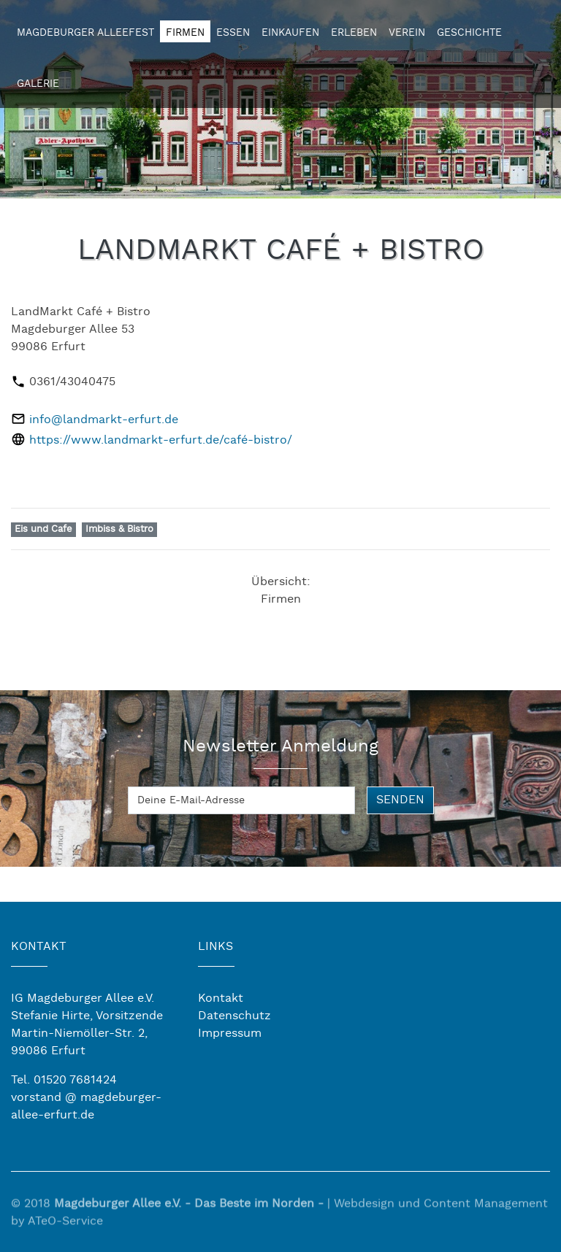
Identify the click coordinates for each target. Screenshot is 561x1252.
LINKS (215, 946)
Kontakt (220, 998)
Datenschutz (234, 1016)
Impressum (230, 1033)
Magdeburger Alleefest (85, 32)
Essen (233, 32)
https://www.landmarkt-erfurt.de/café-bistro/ (160, 440)
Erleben (354, 32)
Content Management (486, 1210)
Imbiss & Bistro (119, 529)
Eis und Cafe (43, 529)
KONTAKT (38, 946)
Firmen (185, 32)
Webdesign (364, 1210)
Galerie (38, 83)
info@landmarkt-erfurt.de (103, 420)
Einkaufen (290, 32)
